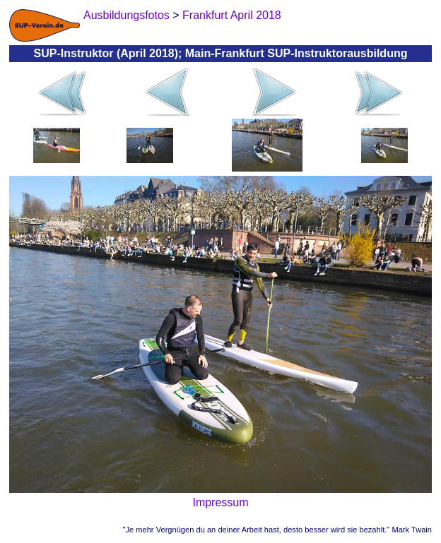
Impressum (220, 502)
